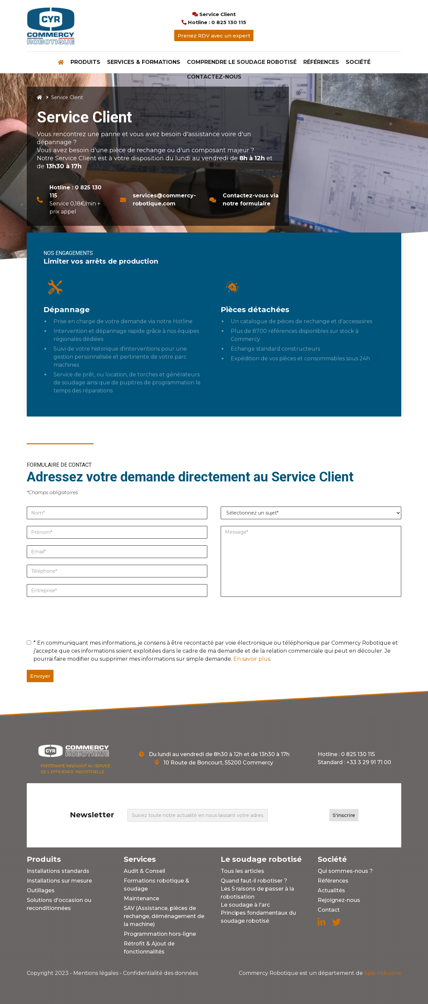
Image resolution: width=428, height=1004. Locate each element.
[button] (85, 62)
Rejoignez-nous (339, 900)
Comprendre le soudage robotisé (242, 62)
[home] (51, 25)
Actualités (331, 890)
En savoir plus (251, 659)
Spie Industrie (320, 973)
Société (358, 62)
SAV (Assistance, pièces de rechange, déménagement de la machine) (164, 916)
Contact (329, 910)
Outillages (41, 890)
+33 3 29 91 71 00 (368, 762)
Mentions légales (95, 973)
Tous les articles (242, 871)
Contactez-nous (214, 77)
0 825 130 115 (358, 754)
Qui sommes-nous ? (345, 871)
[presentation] (77, 617)
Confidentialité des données (160, 973)
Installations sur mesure (59, 881)
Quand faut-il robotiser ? (254, 881)
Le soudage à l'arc (245, 905)
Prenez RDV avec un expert (214, 35)
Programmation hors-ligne (160, 934)
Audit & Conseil (144, 871)
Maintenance (141, 898)
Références (321, 62)
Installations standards (58, 871)
